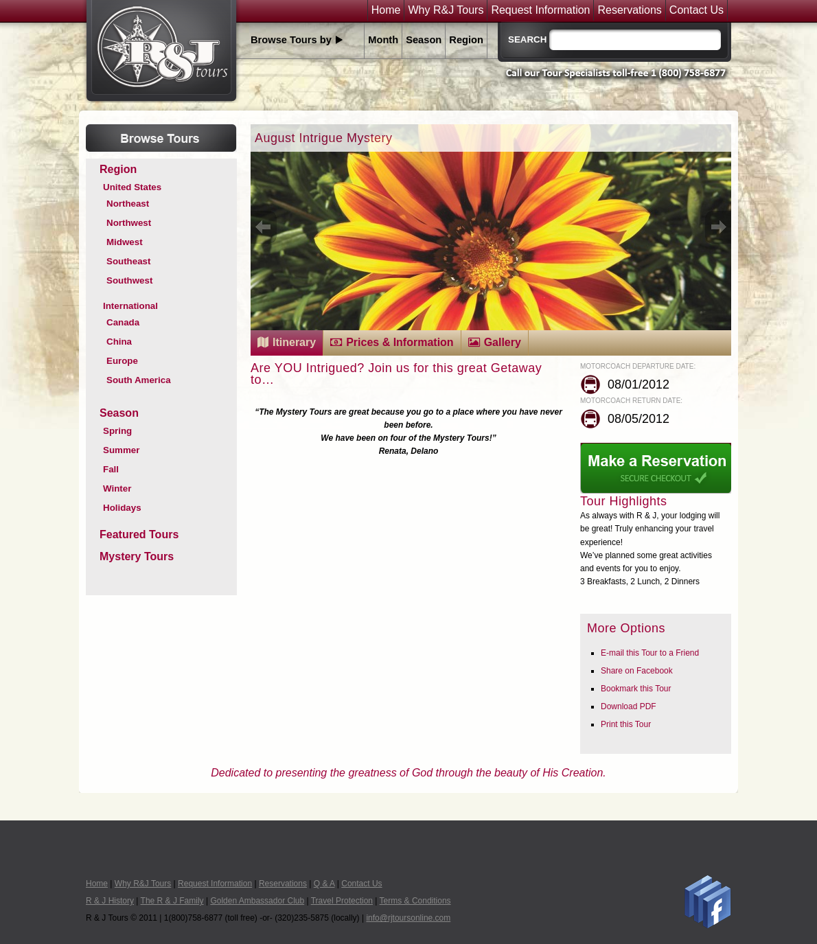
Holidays (122, 508)
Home (386, 10)
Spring (117, 431)
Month (383, 39)
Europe (122, 361)
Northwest (128, 223)
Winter (117, 488)
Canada (122, 322)
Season (423, 39)
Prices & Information (399, 342)
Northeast (127, 203)
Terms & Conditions (415, 901)
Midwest (124, 242)
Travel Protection (342, 901)
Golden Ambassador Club (257, 901)
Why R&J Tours (445, 10)
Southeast (128, 261)
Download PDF (628, 706)
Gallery (502, 342)
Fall (111, 469)
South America (138, 380)
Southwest (129, 280)
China (119, 341)
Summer (121, 450)
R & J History (110, 901)
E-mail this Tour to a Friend (650, 653)
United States (132, 187)
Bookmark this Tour (636, 688)
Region (466, 39)
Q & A (324, 883)
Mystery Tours (137, 556)
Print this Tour (626, 724)
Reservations (629, 10)
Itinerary (294, 342)
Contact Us (696, 10)
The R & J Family (172, 901)
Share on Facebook (637, 671)
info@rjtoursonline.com (408, 918)
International (130, 306)
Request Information (540, 10)
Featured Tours (139, 534)
